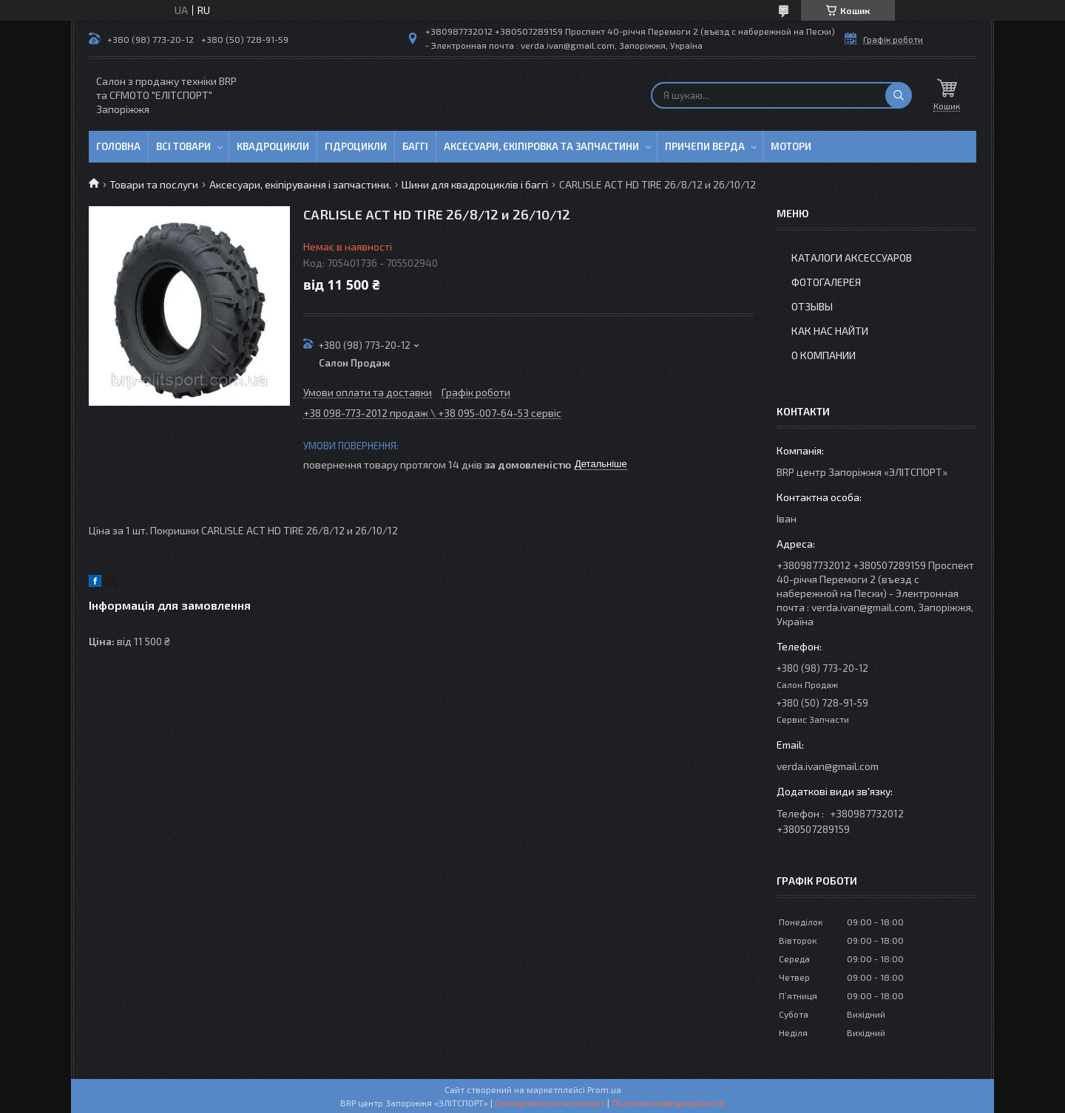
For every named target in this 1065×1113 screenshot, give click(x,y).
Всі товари (183, 146)
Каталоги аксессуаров (851, 257)
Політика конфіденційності (668, 1102)
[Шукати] (898, 95)
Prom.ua (604, 1089)
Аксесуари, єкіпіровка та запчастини (541, 146)
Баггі (415, 146)
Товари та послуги (153, 184)
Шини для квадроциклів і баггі (475, 184)
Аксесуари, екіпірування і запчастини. (300, 184)
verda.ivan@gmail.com (828, 766)
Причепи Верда (705, 146)
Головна (118, 146)
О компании (823, 355)
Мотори (791, 146)
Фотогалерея (826, 282)
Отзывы (812, 306)
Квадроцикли (273, 146)
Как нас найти (829, 330)
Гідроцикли (356, 146)
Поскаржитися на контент (550, 1102)
